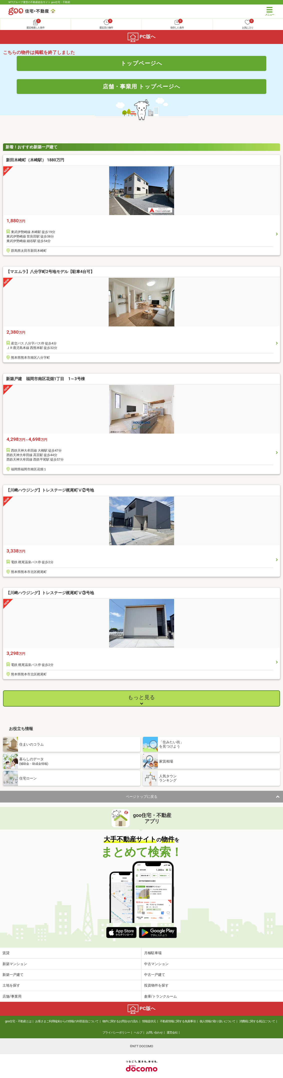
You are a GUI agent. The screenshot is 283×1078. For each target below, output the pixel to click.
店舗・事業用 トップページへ (142, 86)
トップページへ (141, 63)
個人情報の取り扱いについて (217, 1021)
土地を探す (11, 985)
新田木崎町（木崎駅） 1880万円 (35, 160)
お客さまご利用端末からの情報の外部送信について (66, 1021)
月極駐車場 (153, 953)
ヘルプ (138, 1032)
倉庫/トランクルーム (160, 996)
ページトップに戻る (141, 797)
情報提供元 (149, 1021)
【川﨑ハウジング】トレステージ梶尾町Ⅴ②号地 (50, 490)
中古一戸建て (154, 975)
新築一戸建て (12, 975)
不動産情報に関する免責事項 (178, 1021)
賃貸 (5, 953)
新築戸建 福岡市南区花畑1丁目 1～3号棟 (45, 378)
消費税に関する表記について (257, 1021)
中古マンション (156, 964)
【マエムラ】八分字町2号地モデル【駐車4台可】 (50, 271)
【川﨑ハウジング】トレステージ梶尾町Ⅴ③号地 (50, 592)
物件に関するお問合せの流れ (120, 1021)
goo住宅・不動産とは (18, 1021)
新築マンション (14, 964)
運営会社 (172, 1032)
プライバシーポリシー (116, 1032)
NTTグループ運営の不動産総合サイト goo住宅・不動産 (39, 2)
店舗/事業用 (11, 996)
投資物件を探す (156, 985)
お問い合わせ (154, 1032)
